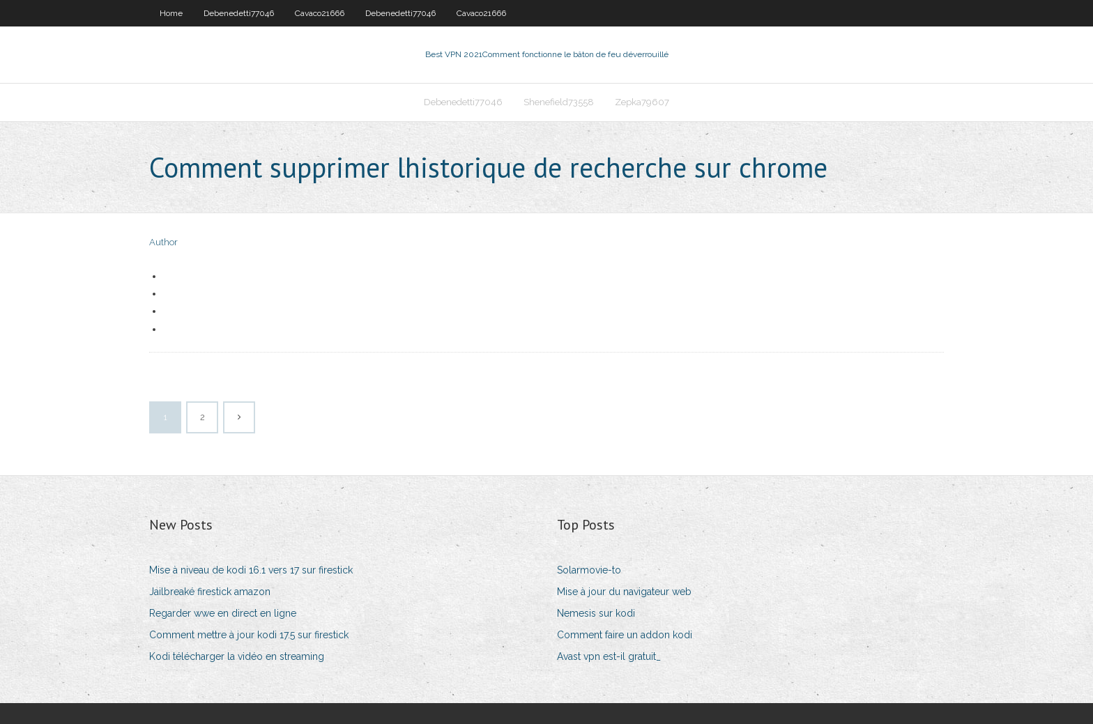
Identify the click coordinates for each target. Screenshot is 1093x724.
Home (171, 13)
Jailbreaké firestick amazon (209, 591)
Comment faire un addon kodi (624, 634)
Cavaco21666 (319, 13)
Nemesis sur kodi (596, 613)
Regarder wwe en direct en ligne (222, 613)
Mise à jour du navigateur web (624, 591)
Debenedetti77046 (239, 13)
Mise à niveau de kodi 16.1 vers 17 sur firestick (251, 570)
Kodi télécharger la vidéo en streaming (236, 656)
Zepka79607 (642, 102)
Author (163, 242)
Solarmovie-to (589, 570)
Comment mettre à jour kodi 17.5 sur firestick (249, 634)
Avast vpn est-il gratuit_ (609, 656)
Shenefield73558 (558, 102)
